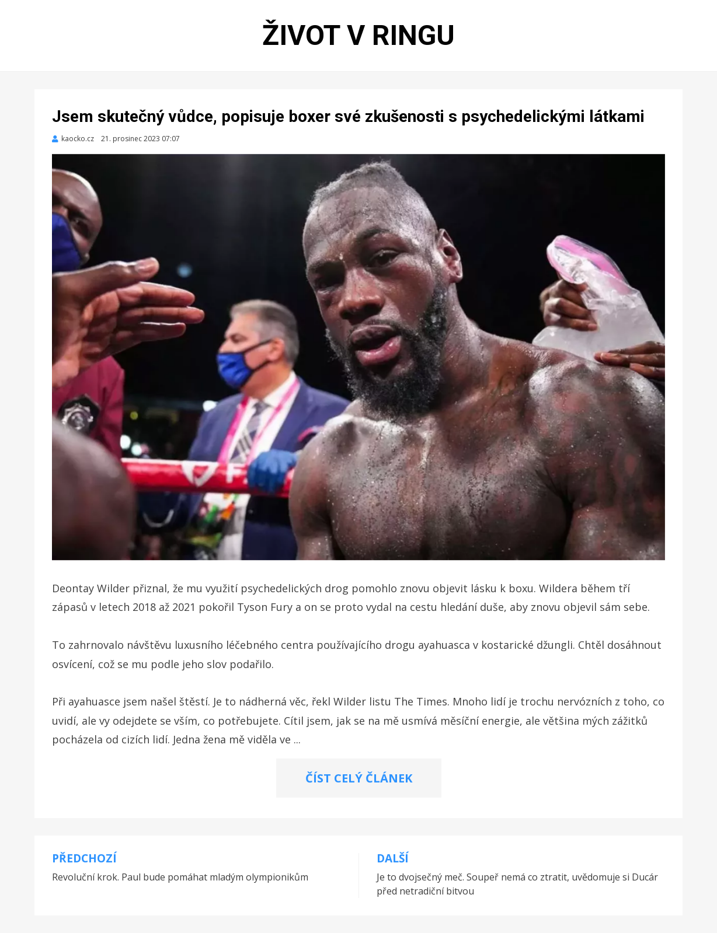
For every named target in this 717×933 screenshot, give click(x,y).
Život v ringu (358, 35)
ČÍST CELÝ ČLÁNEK (358, 778)
